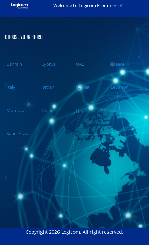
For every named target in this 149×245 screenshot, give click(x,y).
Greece (117, 64)
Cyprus (47, 64)
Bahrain (13, 64)
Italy (10, 87)
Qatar (80, 110)
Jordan (47, 87)
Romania (119, 110)
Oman (47, 110)
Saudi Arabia (18, 133)
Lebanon (119, 87)
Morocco (14, 110)
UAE (79, 64)
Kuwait (82, 87)
